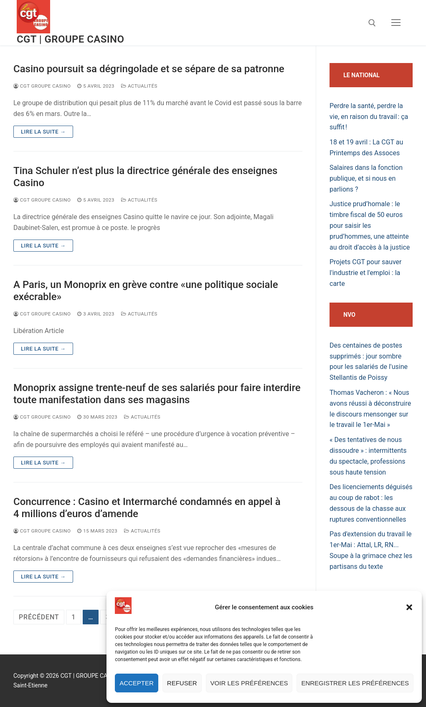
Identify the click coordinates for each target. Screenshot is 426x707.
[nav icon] (396, 23)
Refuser (182, 683)
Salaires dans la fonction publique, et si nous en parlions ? (366, 178)
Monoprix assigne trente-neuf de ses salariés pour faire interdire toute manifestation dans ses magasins (157, 394)
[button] (409, 607)
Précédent (39, 617)
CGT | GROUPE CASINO (70, 39)
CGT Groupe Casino (42, 86)
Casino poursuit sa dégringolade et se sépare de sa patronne (148, 69)
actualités (139, 86)
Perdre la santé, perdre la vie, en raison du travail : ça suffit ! (369, 116)
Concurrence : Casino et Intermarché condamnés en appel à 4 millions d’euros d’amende (147, 508)
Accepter (136, 683)
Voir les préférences (249, 683)
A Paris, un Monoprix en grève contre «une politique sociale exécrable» (145, 291)
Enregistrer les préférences (355, 683)
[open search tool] (372, 23)
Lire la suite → (43, 132)
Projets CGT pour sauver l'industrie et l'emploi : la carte (365, 273)
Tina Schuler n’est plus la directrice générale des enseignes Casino (145, 177)
